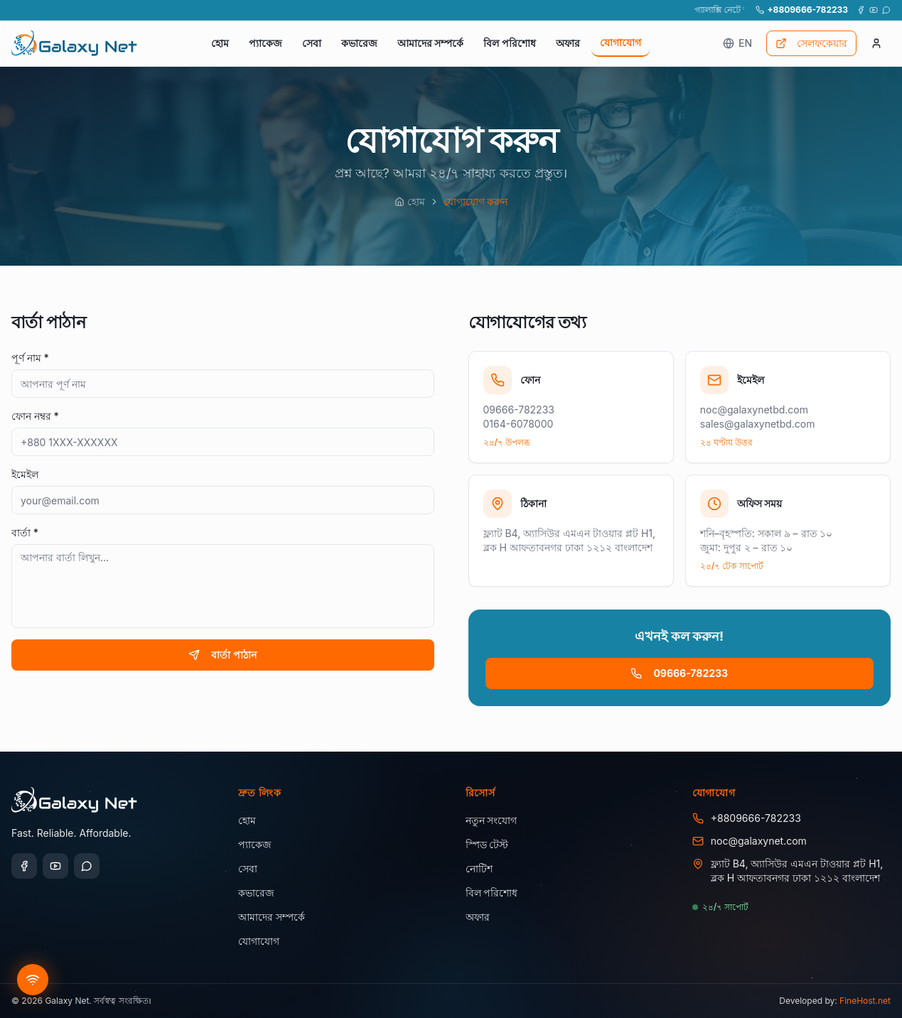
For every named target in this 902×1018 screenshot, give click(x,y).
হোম (220, 43)
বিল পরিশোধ (509, 43)
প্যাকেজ (265, 43)
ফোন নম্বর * (35, 416)
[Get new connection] (32, 979)
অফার (568, 43)
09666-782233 (679, 673)
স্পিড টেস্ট (487, 844)
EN (737, 43)
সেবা (311, 43)
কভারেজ (359, 43)
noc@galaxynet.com (759, 841)
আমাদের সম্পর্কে (430, 43)
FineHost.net (865, 1000)
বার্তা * (24, 532)
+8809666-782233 (802, 9)
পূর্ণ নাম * (30, 358)
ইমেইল (24, 474)
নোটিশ (479, 868)
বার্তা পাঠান (222, 655)
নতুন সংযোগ (491, 820)
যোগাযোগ (620, 42)
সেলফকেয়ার (811, 43)
